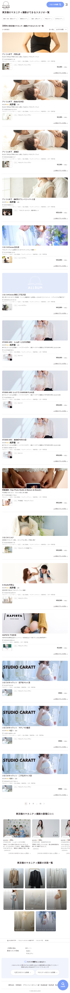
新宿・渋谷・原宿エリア (10, 18)
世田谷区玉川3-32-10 (9, 300)
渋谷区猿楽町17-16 (8, 59)
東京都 (46, 940)
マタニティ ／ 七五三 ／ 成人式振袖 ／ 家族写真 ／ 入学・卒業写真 (18, 687)
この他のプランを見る (59, 73)
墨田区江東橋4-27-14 (9, 447)
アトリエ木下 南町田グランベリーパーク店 (18, 199)
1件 (18, 202)
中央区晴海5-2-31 (8, 397)
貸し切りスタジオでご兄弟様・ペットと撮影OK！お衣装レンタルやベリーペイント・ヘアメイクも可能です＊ (33, 297)
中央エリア (48, 18)
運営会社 (11, 985)
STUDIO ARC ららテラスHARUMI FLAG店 (18, 392)
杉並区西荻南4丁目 (8, 542)
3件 (16, 730)
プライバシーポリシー (31, 985)
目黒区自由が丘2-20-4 (9, 109)
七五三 (28, 951)
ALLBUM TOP (11, 940)
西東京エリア (24, 18)
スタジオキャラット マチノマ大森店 (16, 728)
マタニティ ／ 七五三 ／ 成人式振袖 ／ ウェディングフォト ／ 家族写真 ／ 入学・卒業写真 (24, 254)
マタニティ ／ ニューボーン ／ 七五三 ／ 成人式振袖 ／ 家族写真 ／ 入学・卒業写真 (23, 735)
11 (40, 803)
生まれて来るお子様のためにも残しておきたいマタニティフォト (20, 56)
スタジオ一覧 (39, 940)
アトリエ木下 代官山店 (11, 54)
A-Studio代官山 (8, 585)
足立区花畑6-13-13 (8, 252)
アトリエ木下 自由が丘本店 (13, 102)
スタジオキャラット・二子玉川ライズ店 (17, 776)
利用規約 (19, 985)
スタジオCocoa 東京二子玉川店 (14, 295)
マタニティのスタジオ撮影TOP (26, 940)
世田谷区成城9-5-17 (8, 157)
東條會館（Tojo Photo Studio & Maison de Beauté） (22, 490)
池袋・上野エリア (36, 18)
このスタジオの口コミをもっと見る (19, 853)
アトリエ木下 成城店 (10, 152)
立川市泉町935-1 (8, 350)
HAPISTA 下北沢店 (9, 635)
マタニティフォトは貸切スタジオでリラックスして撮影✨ (19, 250)
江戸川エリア (59, 18)
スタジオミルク (8, 537)
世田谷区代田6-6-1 (8, 640)
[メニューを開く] (67, 4)
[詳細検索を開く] (63, 985)
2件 (18, 104)
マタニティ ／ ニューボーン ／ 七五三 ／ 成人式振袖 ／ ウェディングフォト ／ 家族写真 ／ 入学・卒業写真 (28, 61)
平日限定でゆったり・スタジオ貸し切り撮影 (15, 492)
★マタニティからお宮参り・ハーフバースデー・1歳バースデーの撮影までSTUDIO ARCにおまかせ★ (31, 347)
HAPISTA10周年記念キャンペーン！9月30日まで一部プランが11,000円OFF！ (24, 637)
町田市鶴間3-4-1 (8, 205)
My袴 (51, 985)
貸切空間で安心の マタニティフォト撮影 (14, 590)
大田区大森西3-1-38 (8, 733)
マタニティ (29, 953)
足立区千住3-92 (8, 685)
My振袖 (44, 985)
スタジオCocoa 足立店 (10, 247)
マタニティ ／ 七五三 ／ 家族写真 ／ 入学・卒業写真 (15, 642)
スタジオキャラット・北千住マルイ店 (16, 683)
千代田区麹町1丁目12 (9, 495)
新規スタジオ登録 (13, 950)
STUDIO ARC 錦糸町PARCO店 (14, 440)
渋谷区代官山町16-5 (9, 593)
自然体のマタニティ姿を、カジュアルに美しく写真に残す (18, 540)
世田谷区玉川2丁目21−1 (10, 781)
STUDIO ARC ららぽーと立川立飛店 (16, 342)
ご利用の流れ (11, 948)
